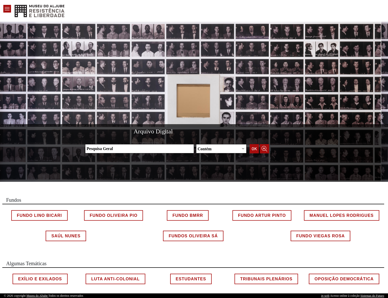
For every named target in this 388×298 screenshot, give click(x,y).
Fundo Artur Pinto (262, 215)
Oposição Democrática (344, 279)
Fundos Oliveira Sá (193, 236)
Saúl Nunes (65, 236)
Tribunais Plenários (266, 279)
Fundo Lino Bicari (39, 215)
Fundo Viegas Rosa (320, 236)
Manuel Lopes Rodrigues (342, 215)
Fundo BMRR (187, 215)
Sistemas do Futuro (372, 295)
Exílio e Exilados (40, 279)
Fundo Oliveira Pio (113, 215)
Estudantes (191, 279)
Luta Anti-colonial (115, 279)
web (325, 295)
